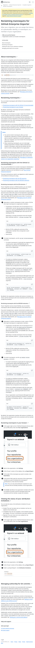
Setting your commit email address (18, 617)
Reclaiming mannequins (11, 98)
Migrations (5, 5)
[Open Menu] (33, 2)
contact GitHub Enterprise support (13, 16)
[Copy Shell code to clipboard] (32, 221)
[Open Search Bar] (30, 2)
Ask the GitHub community (7, 628)
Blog (2, 643)
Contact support (5, 630)
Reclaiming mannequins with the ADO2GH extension (16, 180)
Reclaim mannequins (7, 6)
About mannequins (9, 57)
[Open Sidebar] (2, 6)
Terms (12, 641)
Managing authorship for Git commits (16, 584)
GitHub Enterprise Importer (15, 5)
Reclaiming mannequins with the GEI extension (14, 178)
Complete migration (27, 5)
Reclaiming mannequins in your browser (13, 107)
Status (19, 641)
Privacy (15, 641)
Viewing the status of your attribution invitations (15, 500)
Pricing (23, 641)
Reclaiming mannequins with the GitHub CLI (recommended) (18, 105)
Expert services (29, 641)
